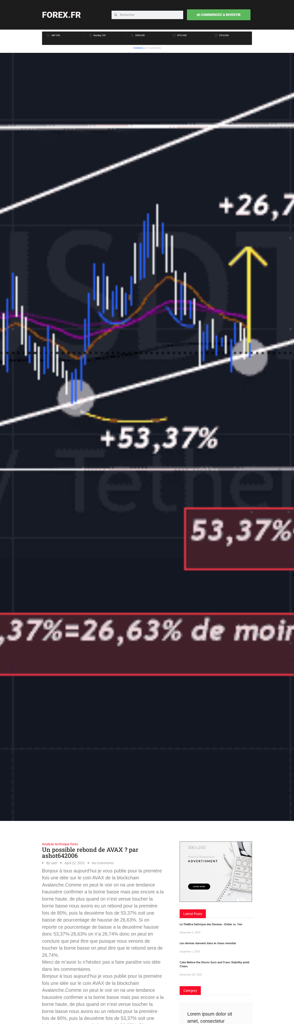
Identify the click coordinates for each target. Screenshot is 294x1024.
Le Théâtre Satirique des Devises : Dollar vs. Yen (211, 924)
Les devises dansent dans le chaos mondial (208, 943)
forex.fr (61, 15)
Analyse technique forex (60, 844)
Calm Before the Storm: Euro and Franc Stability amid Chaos (214, 964)
